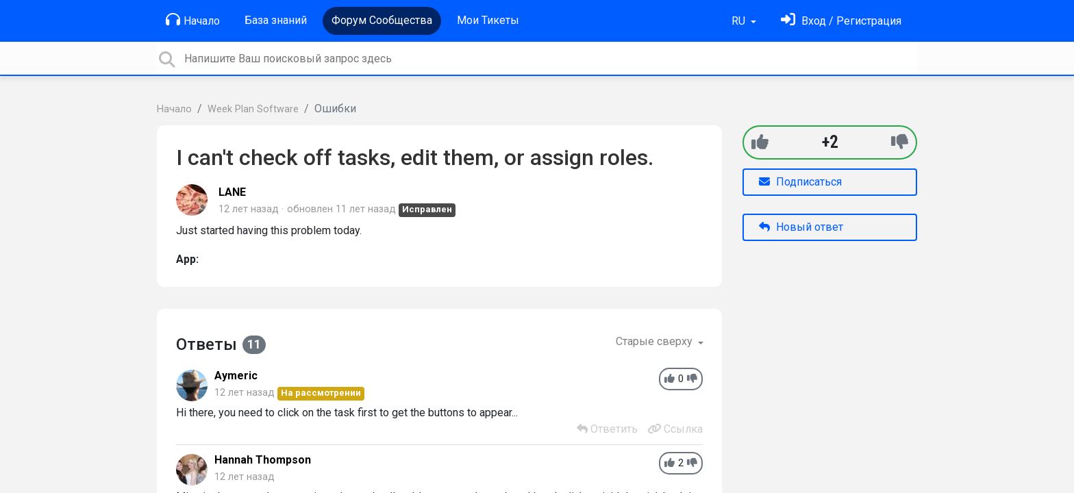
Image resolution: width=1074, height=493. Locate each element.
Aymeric (236, 375)
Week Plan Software (253, 109)
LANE (232, 192)
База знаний (276, 20)
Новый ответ (801, 226)
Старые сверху (655, 341)
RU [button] (740, 20)
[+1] (760, 142)
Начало (193, 19)
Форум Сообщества (382, 20)
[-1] (899, 142)
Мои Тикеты (488, 20)
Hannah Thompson (262, 459)
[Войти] (841, 21)
